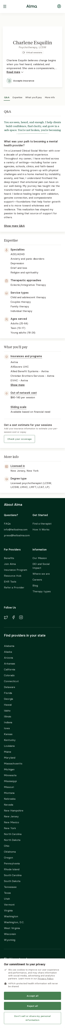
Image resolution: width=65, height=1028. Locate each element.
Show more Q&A (14, 225)
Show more (18, 384)
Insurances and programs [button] (26, 356)
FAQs (7, 523)
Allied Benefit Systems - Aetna (23, 995)
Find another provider (13, 1010)
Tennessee (10, 887)
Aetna (7, 978)
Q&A (7, 97)
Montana (9, 792)
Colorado (9, 675)
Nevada (8, 804)
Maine (7, 751)
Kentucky (10, 740)
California (9, 669)
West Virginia (12, 928)
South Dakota (12, 881)
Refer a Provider (14, 587)
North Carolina (13, 834)
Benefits (9, 558)
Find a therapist (42, 523)
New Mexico (11, 822)
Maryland (9, 757)
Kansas (8, 734)
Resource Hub (12, 575)
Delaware (9, 687)
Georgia (8, 698)
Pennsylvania (12, 863)
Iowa (7, 728)
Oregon (8, 857)
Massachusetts (13, 763)
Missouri (9, 787)
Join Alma (10, 564)
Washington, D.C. (14, 922)
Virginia (8, 910)
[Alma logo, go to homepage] (31, 6)
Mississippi (10, 781)
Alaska (8, 651)
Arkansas (9, 663)
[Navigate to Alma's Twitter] (6, 618)
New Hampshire (13, 810)
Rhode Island (11, 869)
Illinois (7, 716)
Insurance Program (15, 569)
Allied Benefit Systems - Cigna (22, 1001)
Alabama (9, 646)
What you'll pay (33, 97)
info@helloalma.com (15, 529)
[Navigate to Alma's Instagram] (21, 617)
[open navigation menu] (4, 6)
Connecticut (11, 681)
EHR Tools (10, 581)
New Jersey (11, 816)
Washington (11, 916)
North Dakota (12, 840)
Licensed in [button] (18, 466)
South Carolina (13, 875)
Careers (37, 579)
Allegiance (10, 989)
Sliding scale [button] (18, 407)
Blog (35, 585)
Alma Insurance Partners (22, 969)
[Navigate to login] (59, 6)
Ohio (6, 845)
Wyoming (9, 939)
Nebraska (9, 798)
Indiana (8, 722)
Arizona (8, 657)
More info (50, 97)
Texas (7, 892)
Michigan (9, 769)
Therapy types (41, 591)
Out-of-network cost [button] (24, 392)
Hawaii (7, 704)
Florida (8, 693)
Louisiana (9, 745)
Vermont (9, 904)
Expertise (17, 97)
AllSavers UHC (13, 984)
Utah (7, 898)
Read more (15, 72)
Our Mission (39, 558)
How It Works (40, 529)
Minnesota (10, 775)
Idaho (7, 710)
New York (10, 828)
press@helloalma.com (15, 535)
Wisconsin (10, 934)
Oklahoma (10, 851)
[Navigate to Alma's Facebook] (13, 617)
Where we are (41, 573)
